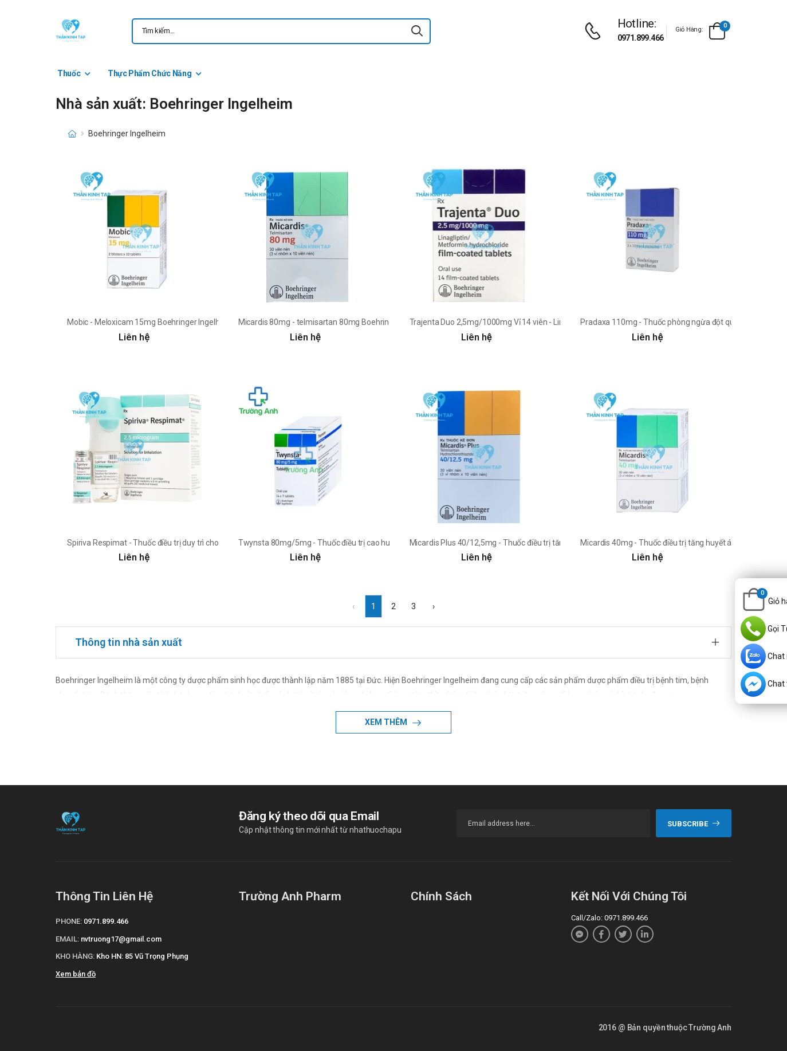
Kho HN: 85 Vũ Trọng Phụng (142, 956)
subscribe (694, 823)
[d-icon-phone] (595, 31)
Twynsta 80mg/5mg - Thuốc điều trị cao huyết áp (325, 542)
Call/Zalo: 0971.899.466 (609, 917)
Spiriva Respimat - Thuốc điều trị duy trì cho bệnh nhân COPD (173, 542)
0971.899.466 (640, 38)
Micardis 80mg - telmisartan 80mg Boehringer (319, 322)
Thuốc (68, 73)
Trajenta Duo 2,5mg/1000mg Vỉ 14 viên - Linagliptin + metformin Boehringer (543, 322)
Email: (67, 939)
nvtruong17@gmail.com (121, 939)
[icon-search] (417, 31)
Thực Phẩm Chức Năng (149, 73)
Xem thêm (387, 722)
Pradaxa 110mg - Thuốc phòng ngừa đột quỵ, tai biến (673, 322)
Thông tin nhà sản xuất (128, 642)
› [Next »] (433, 606)
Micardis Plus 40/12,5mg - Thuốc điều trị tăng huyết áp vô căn (517, 542)
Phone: (69, 921)
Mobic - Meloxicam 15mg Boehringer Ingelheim (150, 322)
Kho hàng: (75, 956)
